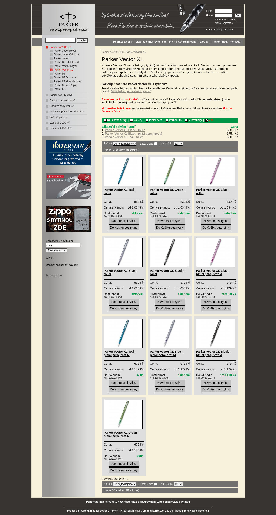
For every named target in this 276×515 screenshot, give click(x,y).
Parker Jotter (61, 58)
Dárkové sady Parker (62, 106)
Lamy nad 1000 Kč (60, 128)
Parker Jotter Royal (65, 50)
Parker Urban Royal (65, 85)
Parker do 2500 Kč (60, 47)
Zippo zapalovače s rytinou (173, 501)
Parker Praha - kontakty (226, 41)
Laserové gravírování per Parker (155, 41)
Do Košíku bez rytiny (123, 227)
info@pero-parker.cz (196, 510)
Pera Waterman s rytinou (101, 501)
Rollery (136, 120)
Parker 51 (59, 89)
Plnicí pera (154, 120)
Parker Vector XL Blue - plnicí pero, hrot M (166, 353)
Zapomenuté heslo (225, 19)
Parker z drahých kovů (62, 100)
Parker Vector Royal (65, 66)
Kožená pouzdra (59, 117)
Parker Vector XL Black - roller (125, 130)
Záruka (204, 41)
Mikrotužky (193, 120)
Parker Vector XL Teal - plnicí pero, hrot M (120, 353)
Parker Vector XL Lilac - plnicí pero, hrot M (212, 272)
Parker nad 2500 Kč (61, 95)
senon (52, 275)
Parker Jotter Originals (66, 54)
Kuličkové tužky (115, 120)
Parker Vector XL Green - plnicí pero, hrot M (121, 434)
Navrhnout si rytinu (123, 221)
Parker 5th (174, 120)
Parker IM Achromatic (66, 77)
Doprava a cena (122, 41)
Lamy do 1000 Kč (60, 122)
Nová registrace (224, 23)
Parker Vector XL (63, 69)
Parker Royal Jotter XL (67, 62)
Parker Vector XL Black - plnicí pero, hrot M (133, 133)
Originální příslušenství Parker (67, 111)
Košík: (209, 29)
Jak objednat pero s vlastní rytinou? (131, 91)
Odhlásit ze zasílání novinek (62, 264)
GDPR (49, 257)
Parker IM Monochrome (67, 81)
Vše (209, 120)
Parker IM (59, 73)
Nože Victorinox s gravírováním (136, 501)
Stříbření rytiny (187, 41)
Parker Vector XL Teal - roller (124, 137)
